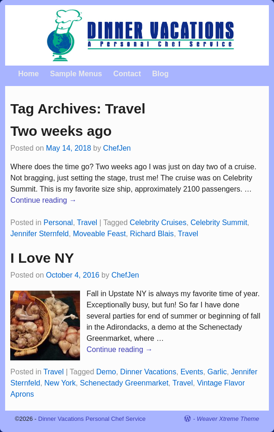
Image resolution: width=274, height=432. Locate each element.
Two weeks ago (61, 131)
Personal (58, 222)
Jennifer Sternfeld (39, 234)
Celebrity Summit (219, 222)
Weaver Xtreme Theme (228, 418)
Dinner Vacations (148, 372)
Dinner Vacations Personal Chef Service (92, 418)
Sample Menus (76, 74)
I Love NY (42, 258)
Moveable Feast (99, 234)
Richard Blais (152, 234)
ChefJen (117, 148)
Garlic (217, 372)
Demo (106, 372)
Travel (87, 222)
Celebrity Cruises (158, 222)
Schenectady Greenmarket (124, 383)
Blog (160, 74)
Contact (127, 74)
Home (28, 74)
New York (60, 383)
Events (191, 372)
